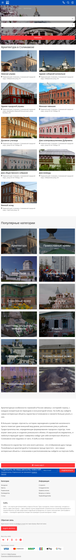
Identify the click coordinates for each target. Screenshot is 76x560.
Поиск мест (38, 465)
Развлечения (5, 490)
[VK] (3, 540)
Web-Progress (12, 554)
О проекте (42, 485)
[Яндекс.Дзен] (20, 540)
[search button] (68, 2)
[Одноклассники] (12, 540)
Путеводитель (5, 493)
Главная (3, 8)
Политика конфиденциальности (11, 556)
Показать (38, 37)
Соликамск (11, 8)
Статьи (3, 496)
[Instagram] (16, 540)
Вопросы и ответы (44, 493)
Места (19, 8)
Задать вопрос (9, 528)
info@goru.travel (20, 524)
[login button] (72, 2)
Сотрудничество (44, 488)
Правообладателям (45, 496)
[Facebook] (7, 540)
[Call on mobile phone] (63, 2)
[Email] (49, 470)
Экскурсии (4, 485)
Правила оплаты (44, 490)
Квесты (3, 488)
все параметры (38, 31)
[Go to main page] (7, 2)
